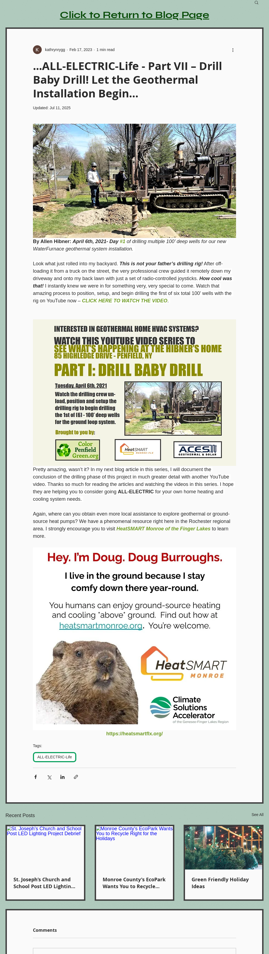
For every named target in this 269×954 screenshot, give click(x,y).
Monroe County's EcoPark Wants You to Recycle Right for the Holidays (134, 883)
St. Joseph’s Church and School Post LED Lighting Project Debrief (43, 883)
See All (257, 814)
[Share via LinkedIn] (62, 776)
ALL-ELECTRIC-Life (54, 757)
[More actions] (232, 49)
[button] (256, 2)
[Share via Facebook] (35, 776)
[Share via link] (76, 776)
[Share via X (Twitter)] (49, 776)
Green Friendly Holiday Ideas (220, 883)
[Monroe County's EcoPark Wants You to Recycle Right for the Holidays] (134, 847)
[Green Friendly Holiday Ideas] (223, 847)
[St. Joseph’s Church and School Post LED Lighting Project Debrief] (45, 847)
